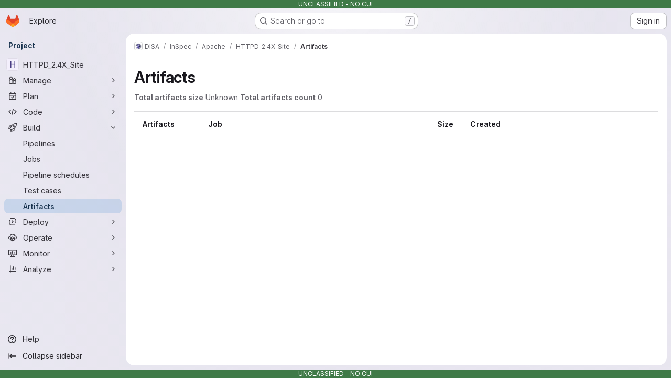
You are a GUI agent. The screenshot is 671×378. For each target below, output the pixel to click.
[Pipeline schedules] (63, 174)
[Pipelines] (63, 143)
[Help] (63, 339)
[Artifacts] (63, 206)
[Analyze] (63, 269)
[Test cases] (63, 190)
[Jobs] (63, 159)
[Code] (63, 111)
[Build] (63, 127)
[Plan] (63, 96)
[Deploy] (63, 221)
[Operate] (63, 237)
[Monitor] (63, 253)
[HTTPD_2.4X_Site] (63, 64)
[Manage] (63, 80)
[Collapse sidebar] (63, 356)
